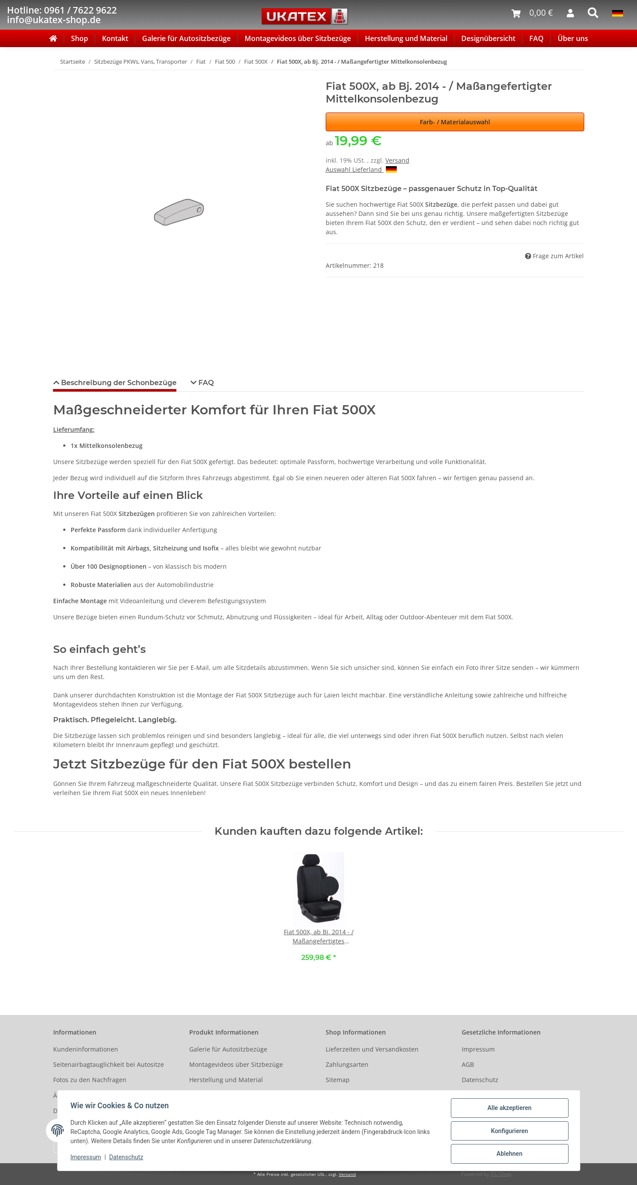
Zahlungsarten (347, 1064)
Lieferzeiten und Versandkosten (372, 1049)
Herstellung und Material (406, 38)
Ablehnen (508, 1154)
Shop (79, 38)
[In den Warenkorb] (60, 75)
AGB (468, 1064)
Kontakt (115, 38)
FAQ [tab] (205, 383)
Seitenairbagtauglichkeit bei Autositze (108, 1064)
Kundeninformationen (85, 1049)
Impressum (478, 1049)
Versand (397, 160)
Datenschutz (480, 1080)
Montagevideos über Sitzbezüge (298, 38)
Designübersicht (488, 38)
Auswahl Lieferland (361, 169)
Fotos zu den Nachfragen (89, 1080)
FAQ (536, 38)
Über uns (573, 38)
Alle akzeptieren (509, 1108)
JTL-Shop (501, 1174)
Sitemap (338, 1080)
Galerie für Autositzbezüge (186, 38)
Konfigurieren (508, 1131)
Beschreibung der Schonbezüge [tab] (118, 383)
